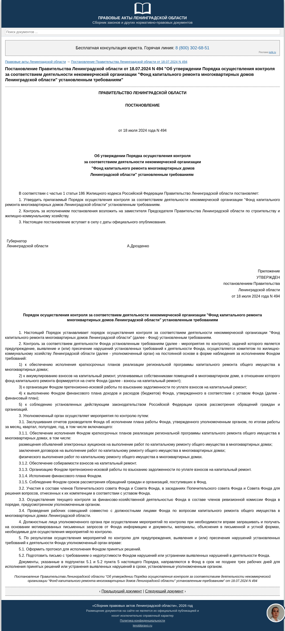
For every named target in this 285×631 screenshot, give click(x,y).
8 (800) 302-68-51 (192, 48)
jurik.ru (272, 52)
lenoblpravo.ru (142, 625)
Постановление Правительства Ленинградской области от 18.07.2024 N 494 (129, 62)
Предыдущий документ (121, 591)
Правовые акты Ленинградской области (35, 62)
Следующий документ (164, 591)
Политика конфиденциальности (142, 620)
